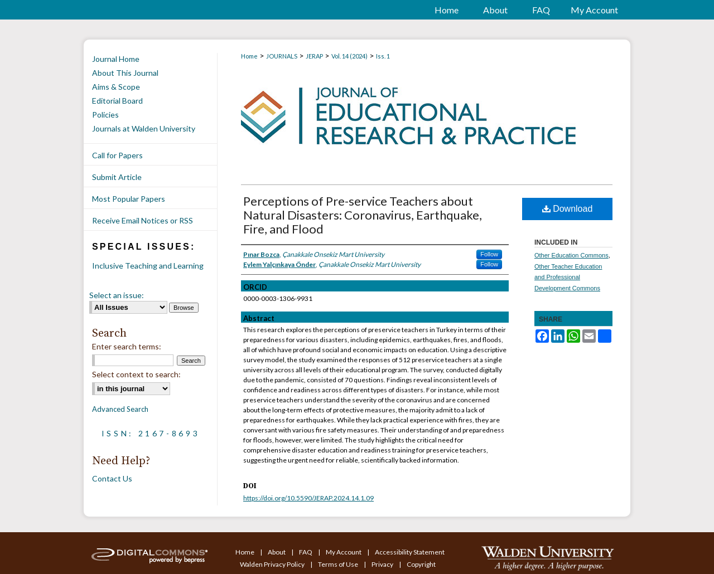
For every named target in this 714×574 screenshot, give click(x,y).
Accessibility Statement (410, 552)
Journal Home (115, 59)
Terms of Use (338, 564)
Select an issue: (116, 295)
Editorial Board (117, 100)
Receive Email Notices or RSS (142, 220)
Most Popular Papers (128, 198)
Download (567, 208)
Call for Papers (117, 155)
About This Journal (125, 72)
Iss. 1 (383, 56)
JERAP (314, 56)
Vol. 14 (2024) (349, 56)
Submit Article (117, 177)
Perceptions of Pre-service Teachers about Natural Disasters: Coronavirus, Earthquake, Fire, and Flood (362, 214)
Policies (105, 114)
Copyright (421, 564)
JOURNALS (281, 56)
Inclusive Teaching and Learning (148, 265)
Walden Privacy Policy (273, 564)
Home (249, 56)
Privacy (383, 564)
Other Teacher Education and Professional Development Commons (568, 277)
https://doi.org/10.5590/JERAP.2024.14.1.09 (308, 498)
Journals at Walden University (143, 128)
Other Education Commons (571, 255)
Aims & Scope (116, 86)
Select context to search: (136, 374)
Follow (489, 254)
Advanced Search (120, 409)
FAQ (306, 552)
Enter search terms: (126, 346)
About (277, 552)
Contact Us (112, 478)
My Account (344, 552)
